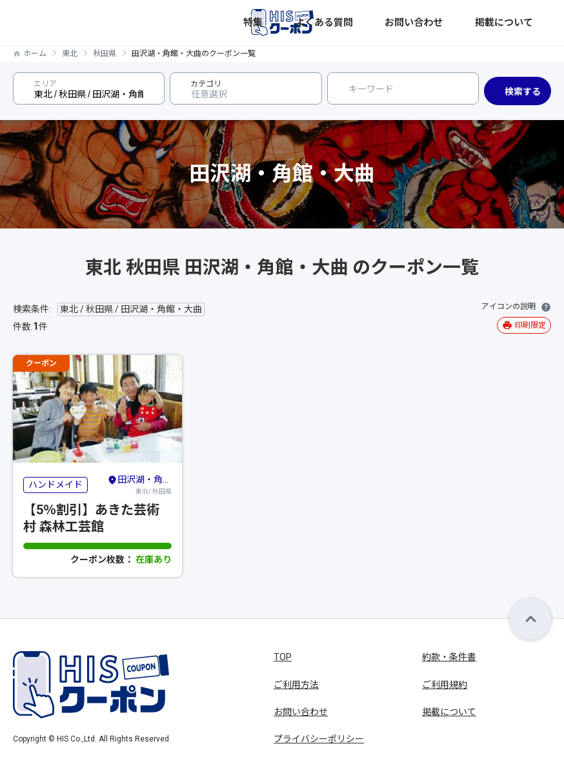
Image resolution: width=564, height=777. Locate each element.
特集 (372, 22)
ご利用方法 (296, 685)
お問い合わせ (469, 22)
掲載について (526, 22)
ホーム (34, 53)
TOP (283, 657)
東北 (69, 53)
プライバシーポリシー (319, 739)
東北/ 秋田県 (139, 484)
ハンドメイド (55, 484)
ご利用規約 (444, 685)
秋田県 (104, 53)
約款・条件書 (449, 657)
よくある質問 (412, 22)
